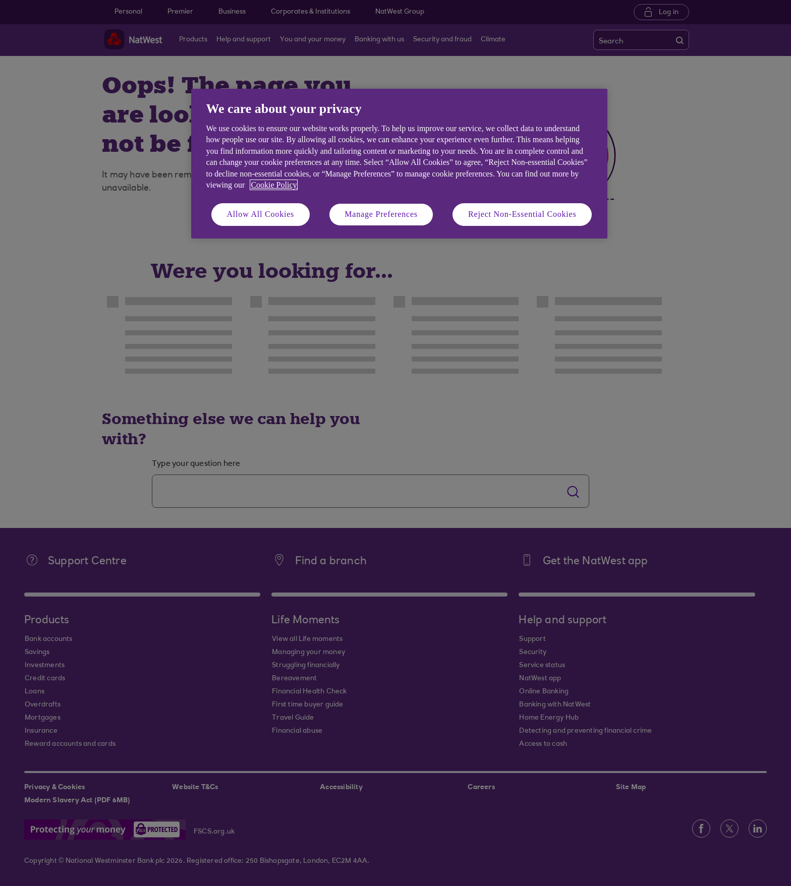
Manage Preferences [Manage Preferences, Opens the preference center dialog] (381, 214)
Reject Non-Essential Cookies (522, 214)
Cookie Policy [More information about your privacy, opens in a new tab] (274, 185)
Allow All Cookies (261, 214)
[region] (399, 164)
